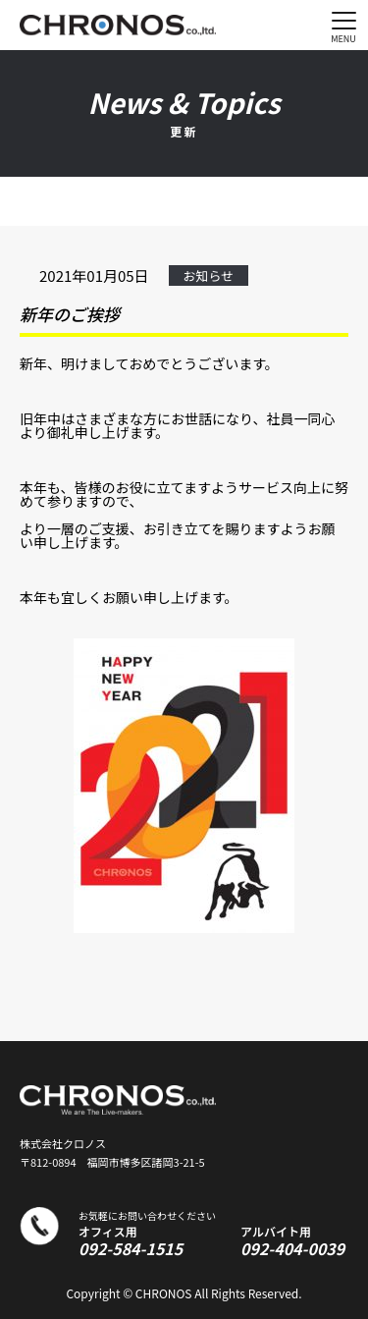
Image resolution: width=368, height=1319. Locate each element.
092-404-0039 (292, 1248)
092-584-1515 (131, 1248)
